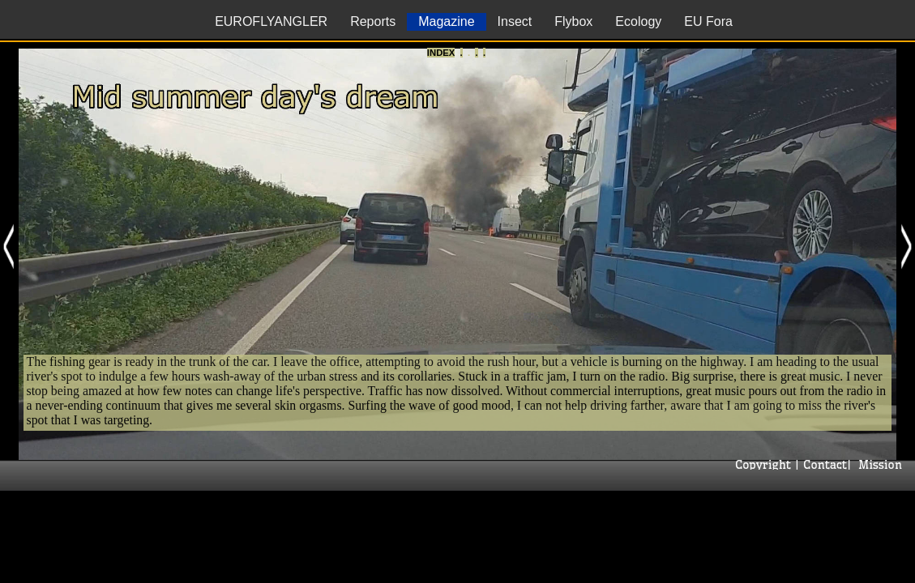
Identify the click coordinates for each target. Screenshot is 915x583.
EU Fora (708, 21)
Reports (373, 21)
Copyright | (765, 464)
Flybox (573, 21)
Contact (822, 464)
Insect (515, 21)
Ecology (638, 21)
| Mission (876, 464)
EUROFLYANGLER (271, 21)
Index (441, 52)
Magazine (446, 21)
